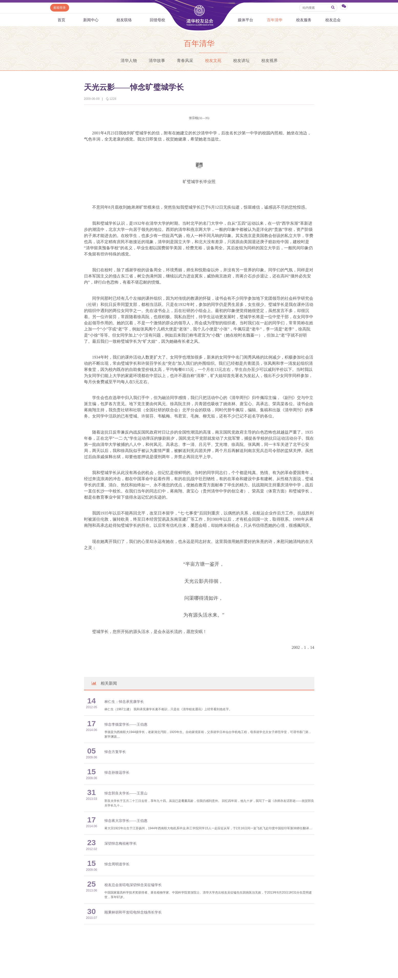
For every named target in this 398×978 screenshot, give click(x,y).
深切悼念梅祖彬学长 (120, 843)
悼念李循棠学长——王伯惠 (125, 724)
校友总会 (333, 20)
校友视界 (269, 60)
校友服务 (303, 20)
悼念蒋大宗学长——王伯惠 (125, 821)
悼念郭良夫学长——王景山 (125, 793)
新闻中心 (91, 20)
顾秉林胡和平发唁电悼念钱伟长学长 (133, 912)
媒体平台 (245, 20)
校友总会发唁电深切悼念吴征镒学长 (133, 885)
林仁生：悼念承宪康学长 (124, 702)
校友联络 (124, 20)
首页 (61, 20)
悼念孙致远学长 (117, 773)
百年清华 (274, 20)
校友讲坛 (241, 60)
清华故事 (157, 60)
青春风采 (185, 60)
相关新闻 (104, 683)
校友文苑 (213, 60)
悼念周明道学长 (117, 864)
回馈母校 (157, 20)
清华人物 (129, 60)
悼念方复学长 (115, 752)
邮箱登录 (59, 7)
